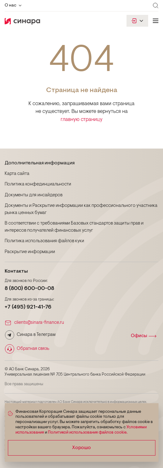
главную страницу (81, 119)
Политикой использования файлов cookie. (87, 432)
